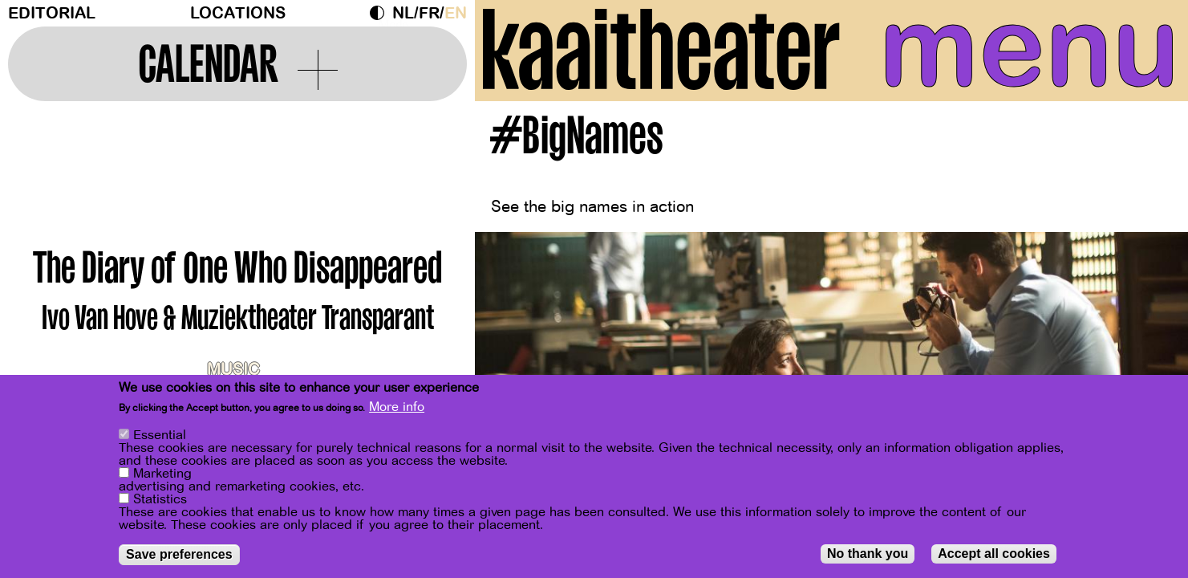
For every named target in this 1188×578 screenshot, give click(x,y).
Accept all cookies (994, 553)
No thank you (867, 553)
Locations (238, 13)
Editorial (51, 13)
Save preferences (179, 554)
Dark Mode (381, 13)
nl (403, 13)
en (455, 13)
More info (396, 407)
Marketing (162, 474)
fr (429, 13)
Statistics (160, 499)
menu (1029, 48)
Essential (159, 435)
